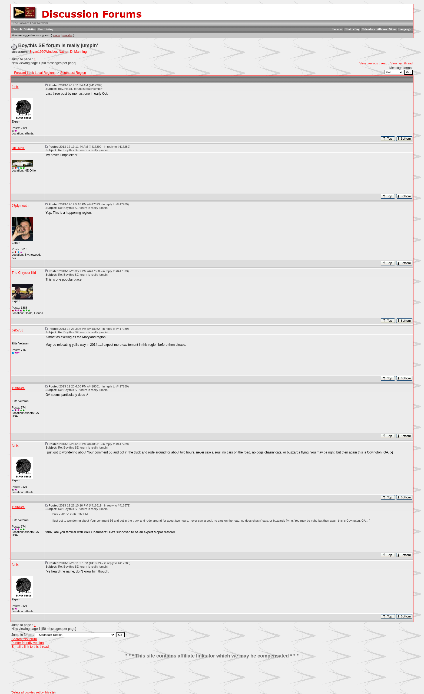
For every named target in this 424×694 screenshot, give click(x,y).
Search (17, 29)
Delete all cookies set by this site (33, 692)
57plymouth (20, 206)
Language (404, 29)
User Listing (45, 29)
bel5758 (17, 330)
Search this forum (24, 639)
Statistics (29, 29)
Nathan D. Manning (73, 52)
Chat (348, 29)
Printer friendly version (27, 643)
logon (56, 35)
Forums (337, 29)
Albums (382, 29)
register (67, 35)
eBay (356, 29)
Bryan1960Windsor (43, 52)
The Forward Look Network (30, 23)
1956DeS (18, 388)
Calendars (368, 29)
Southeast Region (73, 73)
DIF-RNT (18, 148)
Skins (392, 29)
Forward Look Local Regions (34, 73)
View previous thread (373, 63)
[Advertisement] (212, 675)
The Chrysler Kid (24, 273)
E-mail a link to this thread (30, 647)
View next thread (401, 63)
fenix (15, 87)
